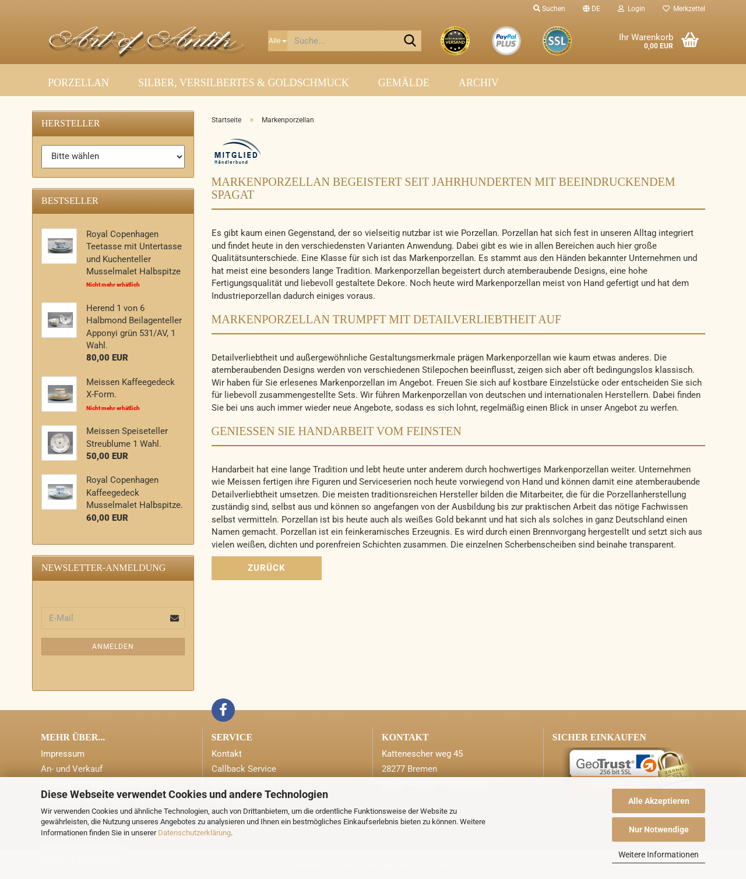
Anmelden (113, 647)
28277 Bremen (409, 769)
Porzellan (78, 83)
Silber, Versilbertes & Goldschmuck (243, 83)
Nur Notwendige (659, 829)
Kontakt (227, 754)
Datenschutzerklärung (194, 832)
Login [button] (631, 9)
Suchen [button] (549, 9)
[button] (591, 8)
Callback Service (244, 769)
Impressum (63, 754)
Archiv (479, 83)
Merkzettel (684, 9)
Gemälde (404, 83)
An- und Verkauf (72, 769)
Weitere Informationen (658, 854)
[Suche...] (277, 40)
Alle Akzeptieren (658, 801)
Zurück (267, 568)
